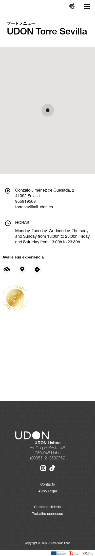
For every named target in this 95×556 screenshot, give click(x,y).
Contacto (47, 485)
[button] (47, 110)
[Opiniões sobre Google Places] (22, 269)
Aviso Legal (47, 491)
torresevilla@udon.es (34, 208)
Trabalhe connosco (47, 514)
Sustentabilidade (47, 507)
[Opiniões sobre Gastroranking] (37, 269)
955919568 (25, 202)
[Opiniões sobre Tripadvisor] (7, 269)
